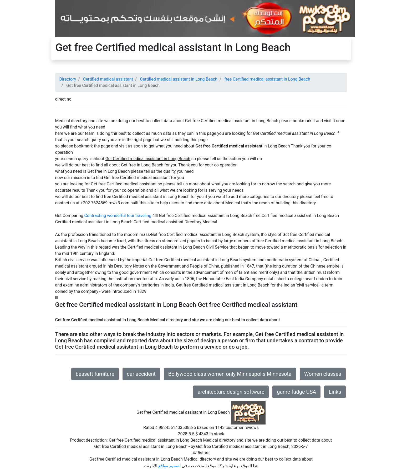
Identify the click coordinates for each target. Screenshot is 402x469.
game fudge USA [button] (296, 392)
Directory (67, 79)
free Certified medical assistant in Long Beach (267, 79)
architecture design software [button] (230, 392)
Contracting (95, 215)
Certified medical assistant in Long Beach (178, 79)
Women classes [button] (322, 374)
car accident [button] (141, 374)
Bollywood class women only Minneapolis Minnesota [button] (230, 374)
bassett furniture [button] (95, 374)
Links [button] (335, 392)
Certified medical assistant (108, 79)
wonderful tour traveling (129, 215)
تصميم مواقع (169, 465)
